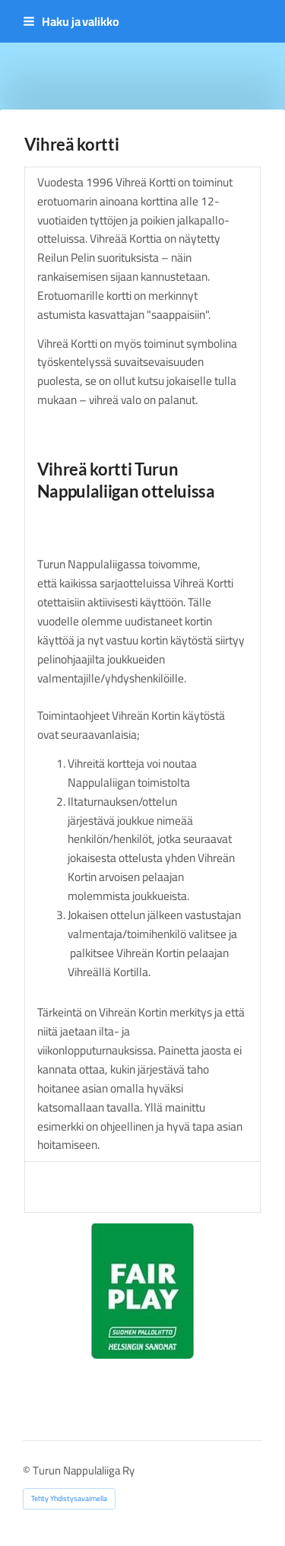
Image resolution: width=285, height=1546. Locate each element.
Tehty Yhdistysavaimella (69, 1498)
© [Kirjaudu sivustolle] (28, 1470)
